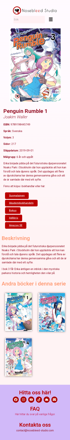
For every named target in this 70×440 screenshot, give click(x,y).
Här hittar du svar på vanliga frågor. (35, 414)
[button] (50, 19)
